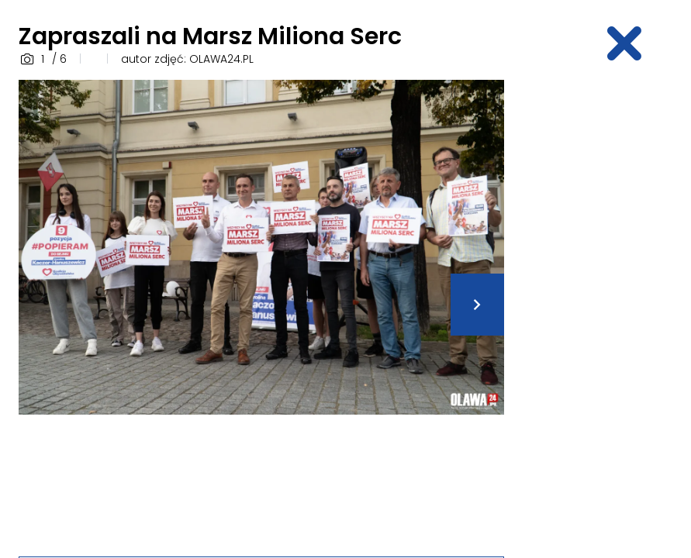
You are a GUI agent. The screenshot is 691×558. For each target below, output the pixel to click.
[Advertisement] (606, 312)
